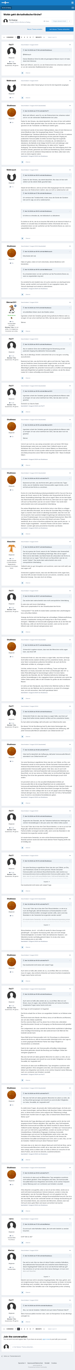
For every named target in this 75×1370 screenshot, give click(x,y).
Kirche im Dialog (25, 22)
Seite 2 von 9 (52, 37)
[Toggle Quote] (24, 50)
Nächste (39, 37)
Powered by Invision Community (37, 1367)
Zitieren (28, 73)
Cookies (54, 1363)
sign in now (46, 1339)
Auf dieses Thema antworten (60, 29)
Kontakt (47, 1363)
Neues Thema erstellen (34, 29)
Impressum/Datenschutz (35, 1363)
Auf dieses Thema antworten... (23, 1347)
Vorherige (10, 37)
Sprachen (22, 1363)
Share (46, 21)
